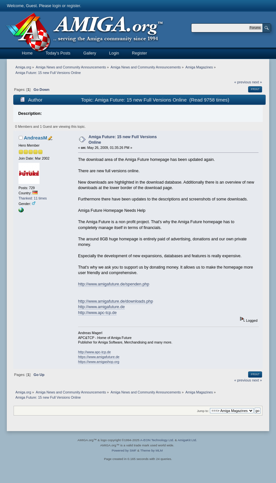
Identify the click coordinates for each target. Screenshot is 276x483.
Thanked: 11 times (32, 198)
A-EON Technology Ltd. (157, 440)
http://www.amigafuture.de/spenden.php (113, 284)
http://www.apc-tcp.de (97, 312)
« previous (242, 82)
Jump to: (203, 411)
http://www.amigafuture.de (101, 307)
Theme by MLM (151, 450)
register (73, 6)
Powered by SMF (124, 450)
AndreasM (35, 137)
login (56, 6)
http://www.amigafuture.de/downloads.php (115, 301)
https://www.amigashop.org (98, 362)
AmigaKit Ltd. (187, 440)
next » (257, 82)
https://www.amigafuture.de (99, 357)
